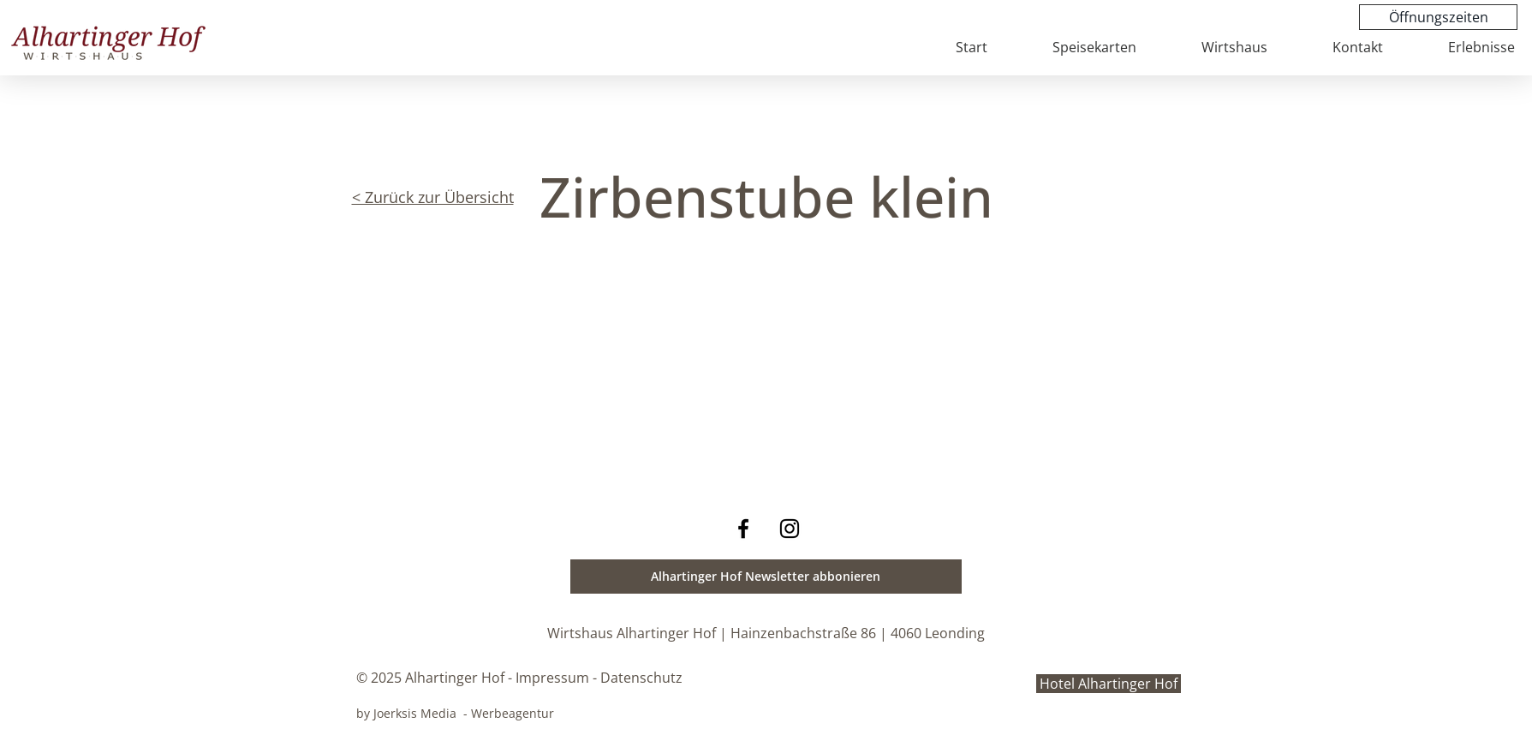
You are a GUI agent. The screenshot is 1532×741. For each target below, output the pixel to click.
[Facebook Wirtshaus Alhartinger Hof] (743, 528)
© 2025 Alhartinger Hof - (434, 677)
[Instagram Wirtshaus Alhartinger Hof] (789, 528)
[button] (766, 576)
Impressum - (556, 677)
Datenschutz (641, 677)
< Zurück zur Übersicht (433, 197)
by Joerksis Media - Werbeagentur (455, 713)
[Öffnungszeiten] (1438, 17)
